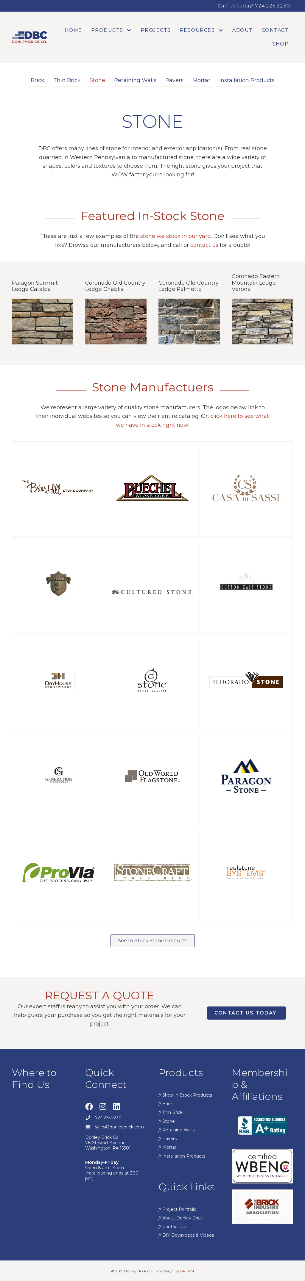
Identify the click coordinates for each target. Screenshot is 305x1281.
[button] (129, 30)
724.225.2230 (108, 1117)
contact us (204, 245)
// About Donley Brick (180, 1218)
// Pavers (167, 1138)
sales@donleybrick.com (119, 1127)
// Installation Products (181, 1156)
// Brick (165, 1103)
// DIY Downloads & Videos (186, 1235)
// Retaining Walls (176, 1130)
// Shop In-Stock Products (185, 1095)
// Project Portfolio (177, 1209)
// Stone (166, 1121)
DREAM (187, 1271)
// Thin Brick (170, 1112)
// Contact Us (172, 1226)
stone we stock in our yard (175, 236)
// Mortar (167, 1147)
